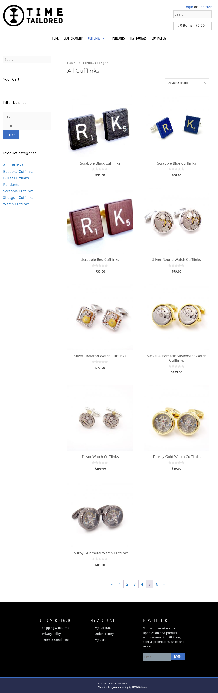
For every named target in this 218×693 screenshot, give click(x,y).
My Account (103, 628)
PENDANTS (118, 38)
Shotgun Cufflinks (18, 197)
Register (205, 6)
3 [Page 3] (135, 584)
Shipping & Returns (55, 628)
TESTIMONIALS (138, 38)
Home (71, 63)
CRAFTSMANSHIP (73, 38)
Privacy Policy (51, 634)
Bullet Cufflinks (16, 177)
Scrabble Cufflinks (18, 190)
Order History (104, 634)
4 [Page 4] (142, 584)
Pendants (11, 184)
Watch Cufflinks (16, 203)
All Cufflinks (87, 63)
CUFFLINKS (99, 38)
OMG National (139, 687)
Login (188, 6)
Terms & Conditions (55, 640)
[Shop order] (187, 82)
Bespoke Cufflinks (18, 171)
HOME (55, 38)
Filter (11, 135)
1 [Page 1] (120, 584)
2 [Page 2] (127, 584)
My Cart (100, 640)
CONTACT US (159, 38)
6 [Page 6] (157, 584)
